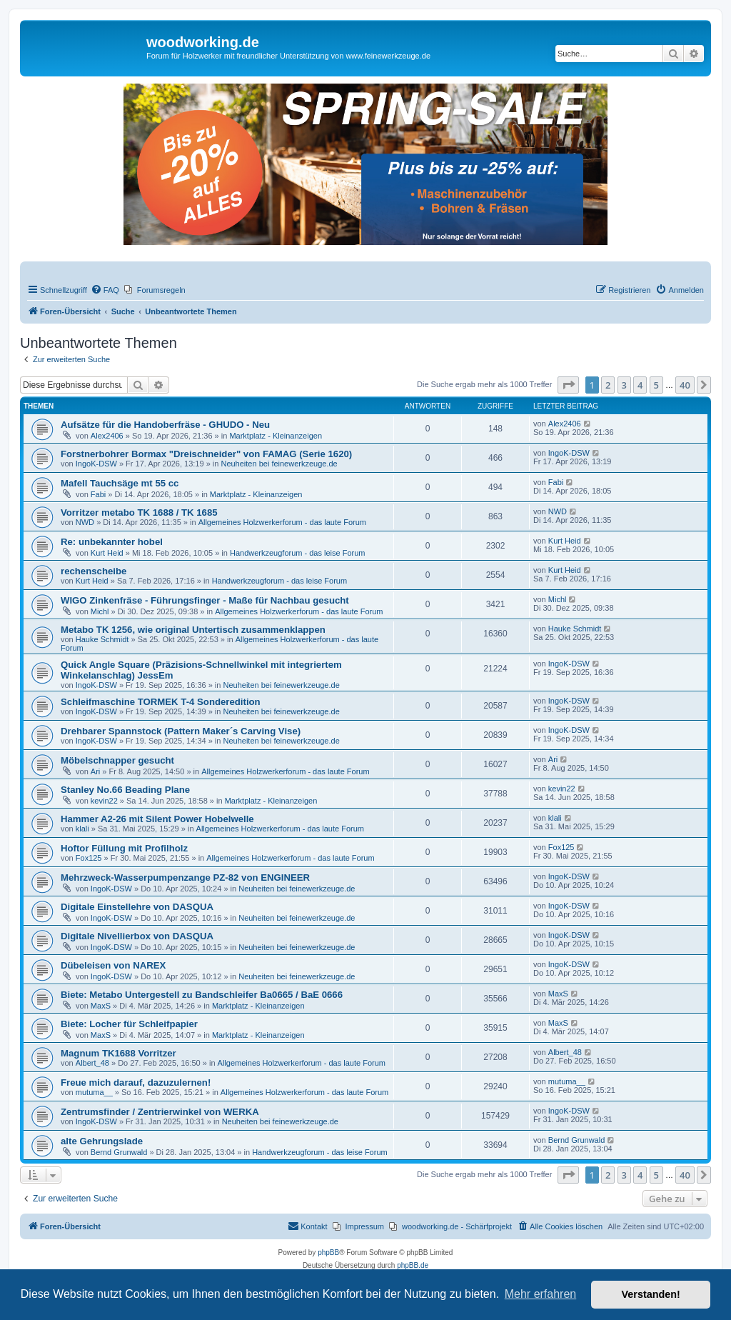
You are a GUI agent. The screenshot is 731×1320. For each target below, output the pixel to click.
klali (82, 828)
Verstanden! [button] (651, 1294)
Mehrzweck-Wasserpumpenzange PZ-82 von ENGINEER (185, 877)
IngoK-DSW (96, 463)
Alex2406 (107, 435)
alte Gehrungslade (102, 1141)
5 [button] (656, 385)
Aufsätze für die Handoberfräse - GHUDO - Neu (165, 424)
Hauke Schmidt (102, 639)
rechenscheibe (93, 571)
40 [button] (685, 385)
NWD (85, 522)
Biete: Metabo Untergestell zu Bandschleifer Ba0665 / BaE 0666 (202, 994)
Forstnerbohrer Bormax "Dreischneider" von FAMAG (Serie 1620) (206, 454)
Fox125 (89, 858)
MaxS (101, 1005)
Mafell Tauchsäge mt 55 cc (119, 483)
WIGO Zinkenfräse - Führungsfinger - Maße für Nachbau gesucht (205, 600)
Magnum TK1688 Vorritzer (118, 1053)
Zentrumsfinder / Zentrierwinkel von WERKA (160, 1111)
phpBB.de (412, 1265)
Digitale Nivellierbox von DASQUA (137, 936)
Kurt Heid (107, 553)
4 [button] (639, 385)
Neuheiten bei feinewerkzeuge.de (279, 463)
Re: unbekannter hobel (112, 541)
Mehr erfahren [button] (541, 1294)
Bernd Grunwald (119, 1152)
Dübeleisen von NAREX (113, 965)
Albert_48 (92, 1063)
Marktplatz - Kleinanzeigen (275, 435)
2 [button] (607, 385)
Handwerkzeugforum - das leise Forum (298, 553)
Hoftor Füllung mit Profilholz (124, 848)
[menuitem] (105, 290)
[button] (568, 385)
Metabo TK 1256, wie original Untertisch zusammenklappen (193, 629)
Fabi (98, 494)
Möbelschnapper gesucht (117, 760)
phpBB (328, 1252)
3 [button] (624, 385)
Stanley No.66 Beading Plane (125, 789)
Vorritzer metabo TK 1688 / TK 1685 (139, 512)
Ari (95, 771)
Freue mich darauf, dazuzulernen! (136, 1082)
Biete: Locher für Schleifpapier (129, 1024)
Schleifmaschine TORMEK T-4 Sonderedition (161, 701)
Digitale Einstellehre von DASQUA (137, 906)
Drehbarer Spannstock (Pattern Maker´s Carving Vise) (181, 731)
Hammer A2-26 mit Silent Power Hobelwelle (157, 819)
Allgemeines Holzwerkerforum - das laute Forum (282, 522)
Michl (100, 611)
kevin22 (104, 800)
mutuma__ (94, 1092)
